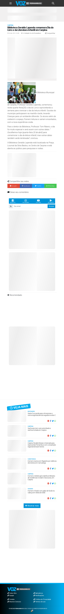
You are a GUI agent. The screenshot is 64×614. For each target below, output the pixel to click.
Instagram (26, 201)
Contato (11, 599)
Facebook (12, 201)
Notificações (38, 595)
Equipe (10, 595)
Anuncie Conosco (14, 602)
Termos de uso (39, 602)
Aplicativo (51, 201)
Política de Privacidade (42, 599)
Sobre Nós (12, 593)
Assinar (51, 206)
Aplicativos (38, 593)
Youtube (38, 201)
